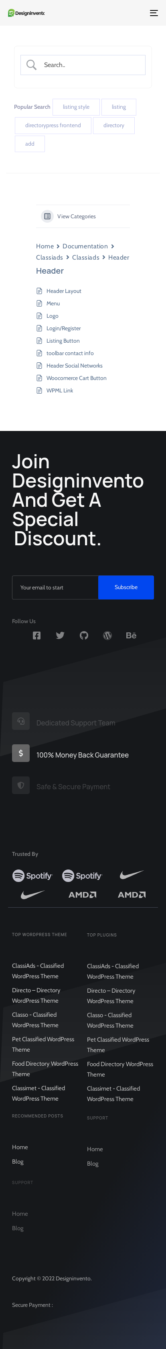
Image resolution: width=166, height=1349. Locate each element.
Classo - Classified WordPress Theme (35, 1026)
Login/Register (64, 328)
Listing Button (63, 340)
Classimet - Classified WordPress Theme (38, 1100)
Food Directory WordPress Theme (45, 1075)
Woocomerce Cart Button (77, 378)
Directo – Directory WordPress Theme (36, 1002)
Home (45, 246)
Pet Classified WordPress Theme (43, 1051)
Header (118, 257)
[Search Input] (89, 64)
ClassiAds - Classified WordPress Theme (38, 977)
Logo (53, 315)
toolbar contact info (70, 353)
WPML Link (60, 390)
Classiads (49, 257)
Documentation (85, 246)
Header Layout (64, 291)
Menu (53, 303)
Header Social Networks (75, 365)
